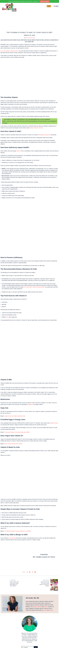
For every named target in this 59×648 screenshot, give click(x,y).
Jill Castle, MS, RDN (30, 37)
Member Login (49, 6)
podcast (51, 610)
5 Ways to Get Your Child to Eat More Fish (14, 416)
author (45, 606)
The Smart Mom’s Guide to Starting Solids (34, 287)
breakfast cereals (54, 423)
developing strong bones (45, 134)
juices (7, 317)
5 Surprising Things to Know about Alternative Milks (16, 432)
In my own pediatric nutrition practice (9, 50)
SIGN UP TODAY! (44, 1)
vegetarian (30, 404)
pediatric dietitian (37, 606)
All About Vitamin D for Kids (36, 127)
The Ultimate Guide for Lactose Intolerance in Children (17, 531)
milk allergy (12, 538)
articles (45, 610)
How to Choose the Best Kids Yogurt (13, 443)
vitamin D (18, 150)
